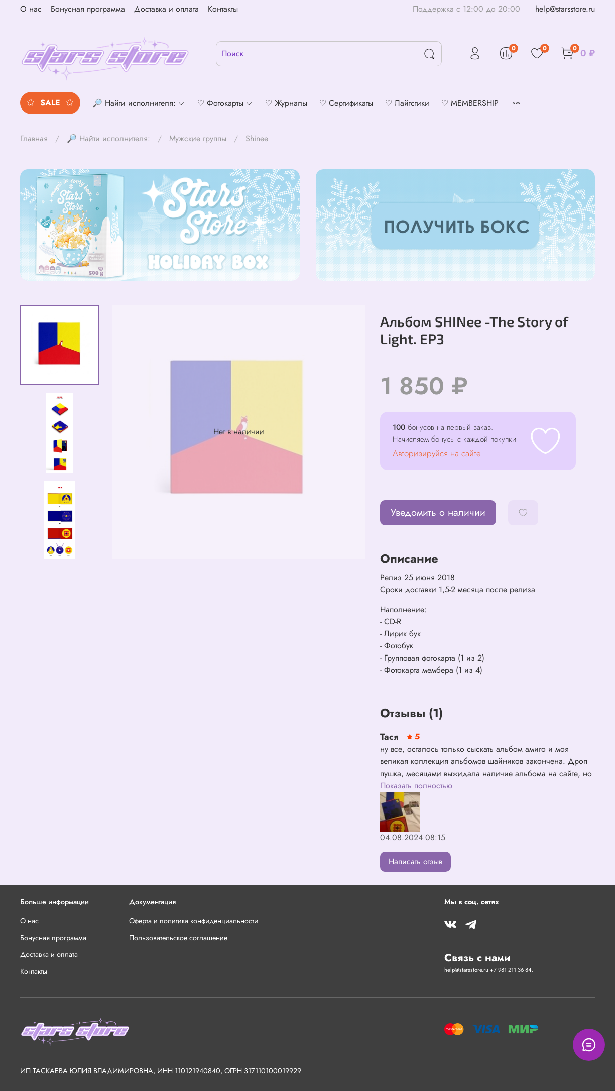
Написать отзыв (415, 861)
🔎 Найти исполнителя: (108, 138)
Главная (34, 138)
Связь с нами (477, 957)
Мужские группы (197, 138)
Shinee (256, 138)
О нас (31, 9)
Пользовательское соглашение (178, 938)
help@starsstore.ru (565, 9)
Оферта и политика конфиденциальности (193, 921)
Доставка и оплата (166, 9)
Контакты (223, 9)
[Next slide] (60, 545)
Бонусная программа (88, 9)
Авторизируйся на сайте (437, 453)
